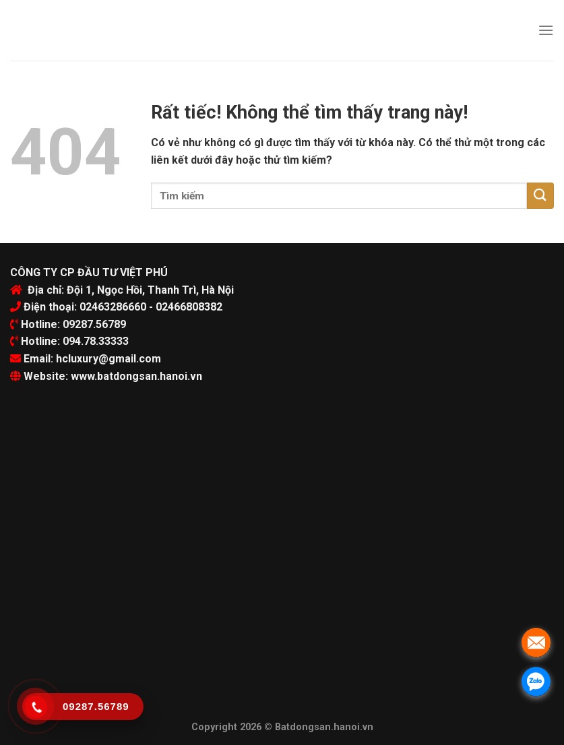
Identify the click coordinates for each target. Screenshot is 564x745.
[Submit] (540, 196)
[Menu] (546, 29)
